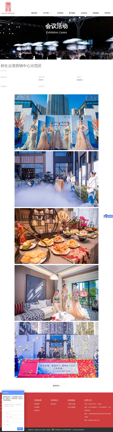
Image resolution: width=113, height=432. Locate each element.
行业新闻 (36, 407)
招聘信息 (36, 410)
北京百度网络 (72, 407)
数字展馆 (72, 13)
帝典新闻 (96, 13)
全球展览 (60, 13)
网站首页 (34, 13)
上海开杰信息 (72, 404)
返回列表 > (56, 385)
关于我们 (46, 13)
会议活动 (84, 13)
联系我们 (108, 13)
